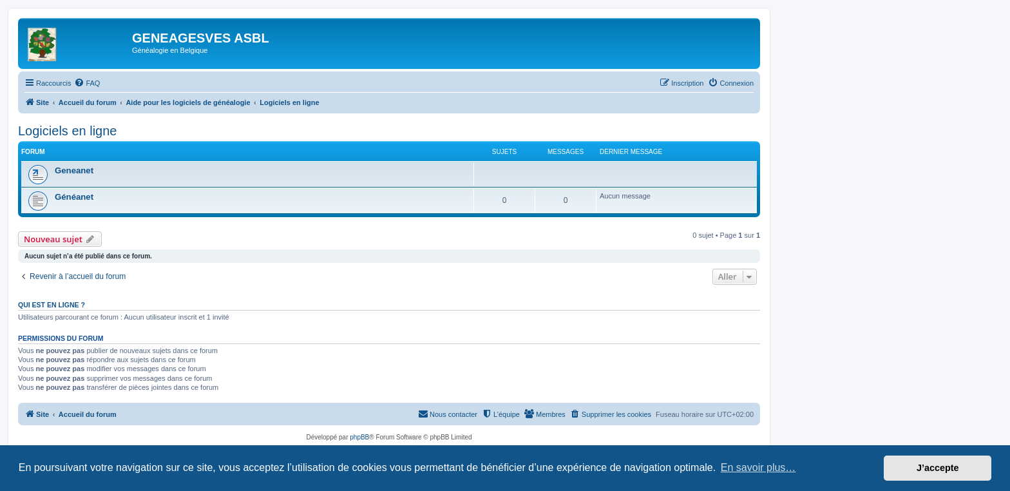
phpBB (359, 437)
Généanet (74, 197)
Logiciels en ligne (67, 131)
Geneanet (74, 170)
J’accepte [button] (938, 468)
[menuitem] (87, 83)
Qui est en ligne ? (51, 305)
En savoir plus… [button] (758, 467)
